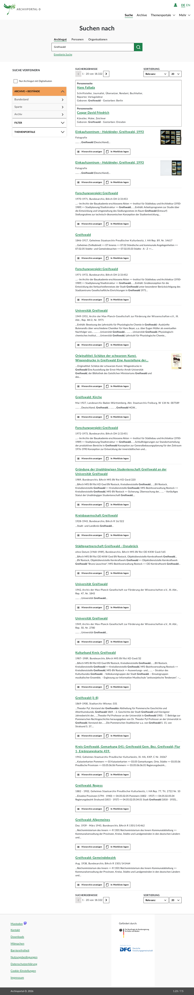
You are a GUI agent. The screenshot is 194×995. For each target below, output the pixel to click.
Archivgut (60, 39)
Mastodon (17, 924)
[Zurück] (78, 74)
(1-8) (86, 697)
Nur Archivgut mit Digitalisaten (35, 81)
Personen (78, 39)
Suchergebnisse (86, 69)
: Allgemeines (92, 819)
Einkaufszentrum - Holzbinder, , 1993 (109, 131)
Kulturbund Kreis (95, 652)
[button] (39, 91)
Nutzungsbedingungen (24, 957)
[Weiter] (106, 74)
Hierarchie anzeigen (92, 152)
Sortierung (152, 69)
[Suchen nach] (138, 47)
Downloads (17, 937)
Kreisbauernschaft (96, 515)
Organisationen (97, 39)
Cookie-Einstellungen (23, 971)
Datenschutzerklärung (24, 964)
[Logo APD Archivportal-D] (22, 10)
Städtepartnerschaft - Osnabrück (106, 546)
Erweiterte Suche (63, 54)
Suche (129, 15)
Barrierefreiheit (20, 950)
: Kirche (88, 397)
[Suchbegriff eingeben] (93, 47)
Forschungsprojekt (96, 193)
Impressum (17, 977)
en (188, 5)
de (183, 5)
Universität (91, 310)
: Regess (89, 785)
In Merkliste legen (120, 152)
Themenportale (161, 15)
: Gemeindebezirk (95, 857)
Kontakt (15, 930)
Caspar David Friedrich (93, 112)
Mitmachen (17, 943)
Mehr (183, 15)
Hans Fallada (86, 87)
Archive (142, 15)
